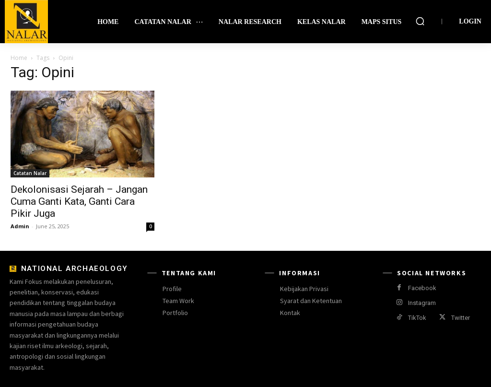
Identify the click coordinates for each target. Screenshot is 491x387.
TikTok (417, 317)
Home (19, 58)
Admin (20, 226)
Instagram (422, 302)
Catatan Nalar (30, 173)
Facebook (422, 288)
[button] (420, 21)
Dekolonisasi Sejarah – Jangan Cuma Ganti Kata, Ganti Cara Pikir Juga (79, 201)
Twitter (460, 317)
